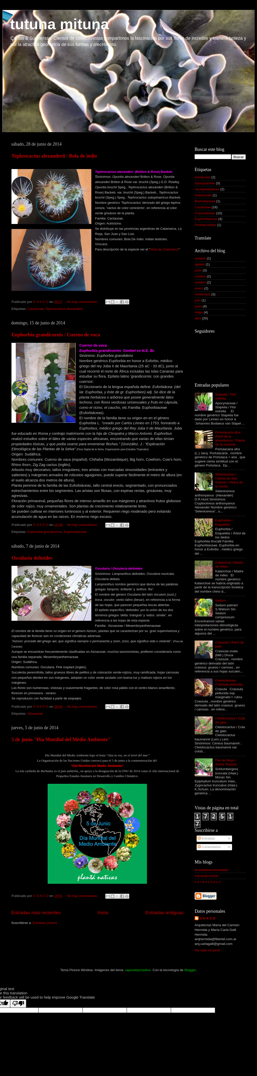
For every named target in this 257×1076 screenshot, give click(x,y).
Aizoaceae (35, 713)
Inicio (103, 912)
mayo (199, 312)
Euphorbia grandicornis (44, 532)
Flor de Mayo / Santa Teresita (226, 762)
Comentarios (209, 847)
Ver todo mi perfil (207, 950)
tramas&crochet (206, 876)
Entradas (206, 838)
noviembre (202, 294)
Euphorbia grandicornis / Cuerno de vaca (55, 334)
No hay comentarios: (83, 302)
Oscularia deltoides (31, 558)
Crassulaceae (205, 213)
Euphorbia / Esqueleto (223, 522)
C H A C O (208, 918)
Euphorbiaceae (75, 532)
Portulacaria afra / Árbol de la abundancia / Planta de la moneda (230, 438)
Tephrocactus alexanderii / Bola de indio (54, 156)
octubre (200, 258)
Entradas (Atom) (45, 923)
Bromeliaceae (205, 201)
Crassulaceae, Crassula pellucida (229, 682)
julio (198, 300)
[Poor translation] (18, 1003)
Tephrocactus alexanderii (64, 309)
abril (198, 318)
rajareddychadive (138, 970)
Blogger (190, 970)
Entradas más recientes (36, 912)
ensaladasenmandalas (211, 870)
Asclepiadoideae (207, 189)
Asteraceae (203, 195)
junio (198, 270)
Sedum (220, 600)
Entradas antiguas (164, 912)
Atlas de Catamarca (164, 249)
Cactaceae (35, 309)
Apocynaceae (205, 183)
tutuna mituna (59, 24)
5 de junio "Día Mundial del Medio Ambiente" (61, 739)
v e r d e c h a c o (208, 882)
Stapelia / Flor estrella (225, 396)
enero (199, 288)
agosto (200, 264)
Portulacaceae (205, 225)
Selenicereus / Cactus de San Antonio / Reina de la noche (229, 480)
